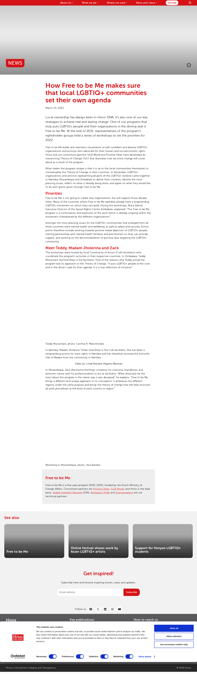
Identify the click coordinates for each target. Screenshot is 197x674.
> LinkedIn (139, 630)
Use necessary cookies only (174, 656)
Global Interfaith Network (67, 492)
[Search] (190, 3)
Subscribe (131, 592)
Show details (145, 668)
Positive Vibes (101, 488)
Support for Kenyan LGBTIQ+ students (158, 550)
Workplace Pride (100, 492)
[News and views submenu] (156, 2)
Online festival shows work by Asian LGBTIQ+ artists (94, 550)
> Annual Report (78, 626)
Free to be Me (17, 551)
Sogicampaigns (124, 492)
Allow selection (173, 648)
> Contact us (140, 626)
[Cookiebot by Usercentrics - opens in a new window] (18, 669)
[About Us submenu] (72, 2)
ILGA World (117, 488)
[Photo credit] (189, 65)
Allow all (174, 640)
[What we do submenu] (97, 2)
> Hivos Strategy (78, 630)
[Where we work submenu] (126, 2)
